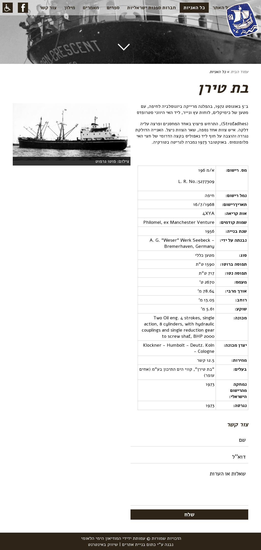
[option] (71, 134)
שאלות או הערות (189, 486)
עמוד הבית (239, 72)
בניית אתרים (133, 544)
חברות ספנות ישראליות (151, 7)
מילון (69, 7)
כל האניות (194, 7)
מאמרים (91, 7)
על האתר (222, 7)
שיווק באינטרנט (103, 544)
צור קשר (48, 7)
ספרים (113, 7)
